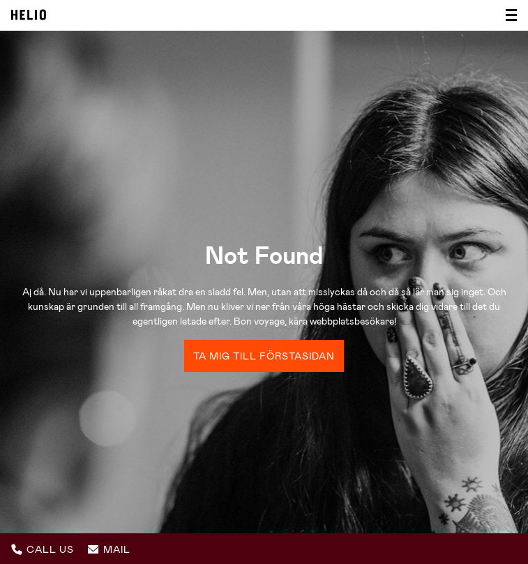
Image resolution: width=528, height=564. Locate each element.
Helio (28, 14)
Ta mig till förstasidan (264, 356)
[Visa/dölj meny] (507, 15)
